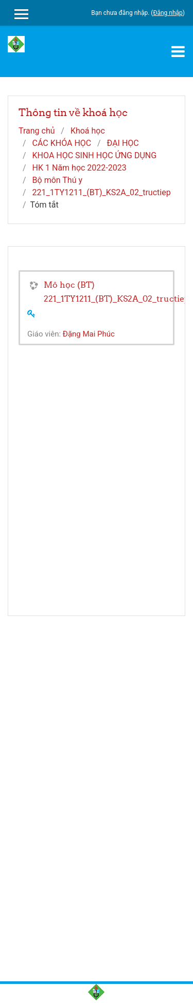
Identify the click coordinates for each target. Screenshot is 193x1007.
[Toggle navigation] (178, 51)
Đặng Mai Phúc (89, 334)
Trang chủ (37, 131)
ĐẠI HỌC (123, 143)
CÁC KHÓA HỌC (62, 143)
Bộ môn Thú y (57, 180)
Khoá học (88, 131)
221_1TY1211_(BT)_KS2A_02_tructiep (101, 192)
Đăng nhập (167, 12)
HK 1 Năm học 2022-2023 (79, 168)
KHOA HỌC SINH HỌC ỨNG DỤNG (94, 155)
